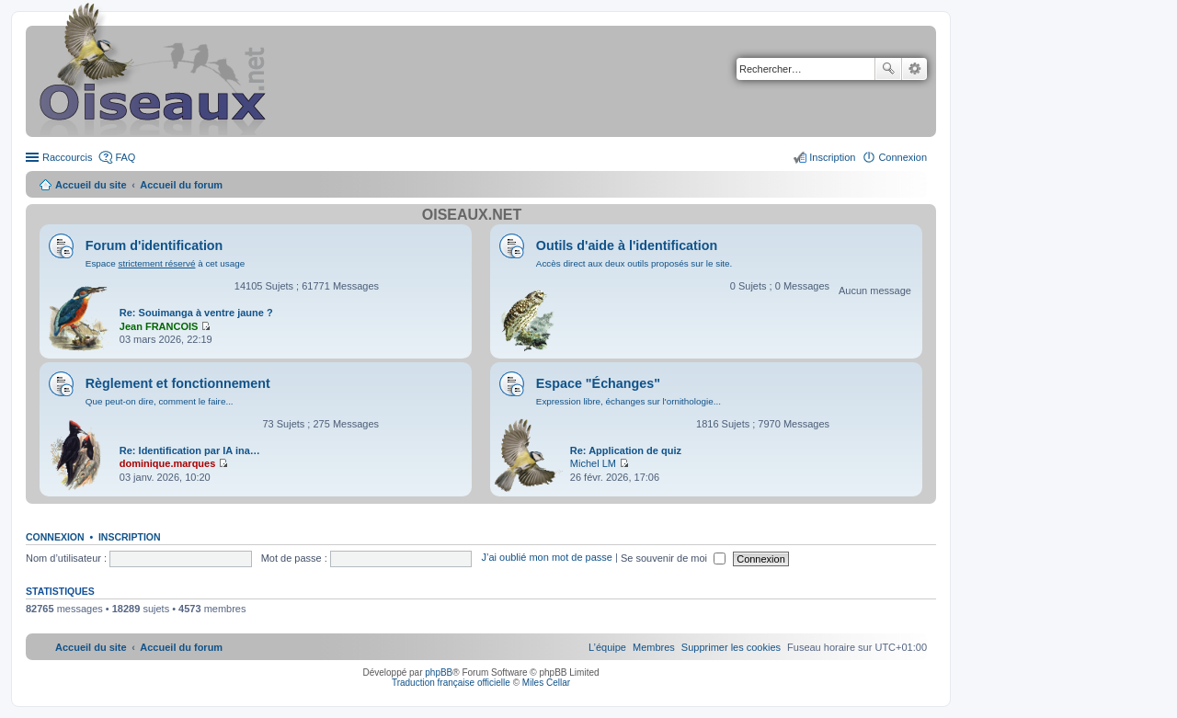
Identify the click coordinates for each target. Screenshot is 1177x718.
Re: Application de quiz (625, 450)
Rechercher (888, 69)
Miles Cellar (546, 683)
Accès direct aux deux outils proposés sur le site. (634, 263)
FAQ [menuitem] (125, 157)
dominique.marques (168, 463)
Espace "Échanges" (598, 383)
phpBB (438, 672)
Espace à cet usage (165, 263)
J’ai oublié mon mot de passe (546, 558)
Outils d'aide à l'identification (626, 245)
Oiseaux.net (471, 214)
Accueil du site (91, 184)
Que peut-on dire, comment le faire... (160, 401)
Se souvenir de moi (673, 558)
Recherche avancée (914, 69)
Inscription (129, 536)
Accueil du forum (181, 184)
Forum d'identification (154, 245)
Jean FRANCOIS (159, 326)
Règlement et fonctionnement (178, 383)
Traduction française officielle (451, 683)
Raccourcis (67, 157)
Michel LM (593, 463)
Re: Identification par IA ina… (190, 450)
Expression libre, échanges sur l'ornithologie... (628, 401)
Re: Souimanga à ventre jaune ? (196, 312)
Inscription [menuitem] (832, 157)
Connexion (55, 536)
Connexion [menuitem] (902, 157)
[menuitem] (731, 647)
